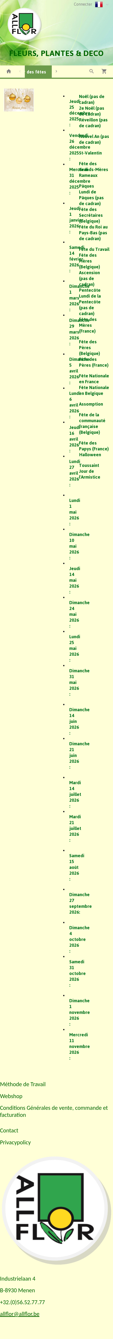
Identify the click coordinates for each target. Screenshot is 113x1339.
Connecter (83, 4)
